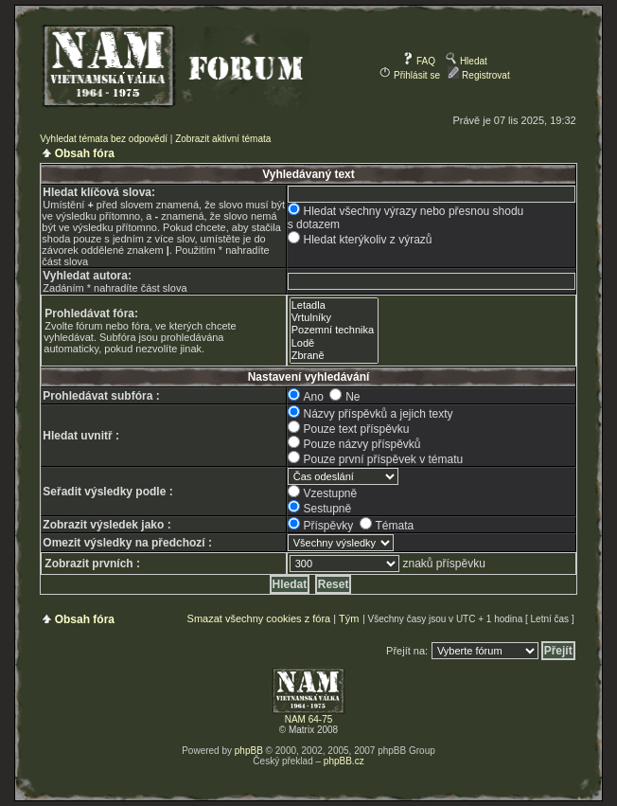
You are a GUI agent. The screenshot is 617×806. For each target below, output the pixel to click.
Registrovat (478, 75)
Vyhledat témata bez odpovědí (103, 139)
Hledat (466, 61)
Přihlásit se (409, 75)
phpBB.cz (344, 761)
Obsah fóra (85, 153)
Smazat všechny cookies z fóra (259, 618)
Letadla (334, 305)
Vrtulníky (334, 318)
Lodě (334, 343)
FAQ (418, 61)
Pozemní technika (334, 330)
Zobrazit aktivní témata (223, 139)
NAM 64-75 (309, 719)
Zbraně (334, 355)
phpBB (249, 750)
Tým (349, 618)
